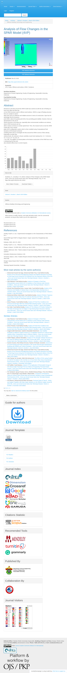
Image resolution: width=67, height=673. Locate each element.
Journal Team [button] (32, 6)
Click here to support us (59, 671)
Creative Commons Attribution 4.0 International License (35, 213)
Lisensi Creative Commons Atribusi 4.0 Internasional (29, 645)
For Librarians (10, 461)
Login (5, 10)
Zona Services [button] (57, 6)
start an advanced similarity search (20, 390)
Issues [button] (12, 6)
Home (5, 6)
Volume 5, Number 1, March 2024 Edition (28, 20)
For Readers (9, 454)
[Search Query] (12, 15)
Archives (12, 20)
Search (25, 15)
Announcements (21, 6)
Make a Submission (11, 395)
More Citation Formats (12, 184)
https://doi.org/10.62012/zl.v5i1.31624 (18, 82)
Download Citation (27, 184)
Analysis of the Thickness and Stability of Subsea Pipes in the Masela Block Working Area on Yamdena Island (29, 290)
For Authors (9, 458)
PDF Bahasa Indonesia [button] (28, 70)
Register (11, 10)
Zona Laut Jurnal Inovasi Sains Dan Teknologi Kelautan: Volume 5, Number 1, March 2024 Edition (28, 298)
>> (9, 388)
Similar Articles (10, 316)
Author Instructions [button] (45, 6)
